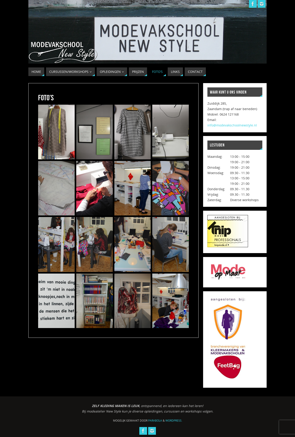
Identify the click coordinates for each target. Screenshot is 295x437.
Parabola (155, 420)
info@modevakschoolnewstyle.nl (232, 125)
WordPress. (173, 420)
